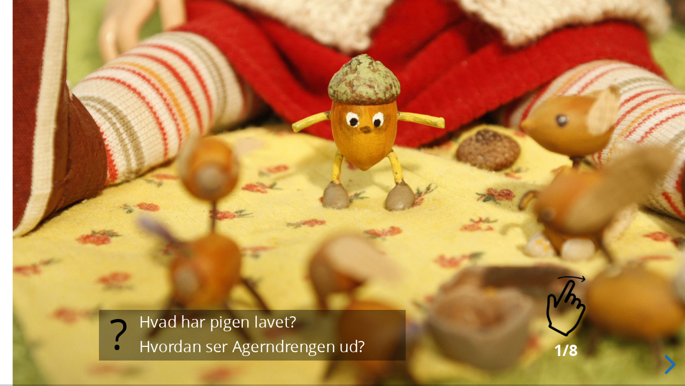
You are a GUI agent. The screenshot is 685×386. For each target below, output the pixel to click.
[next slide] (668, 364)
